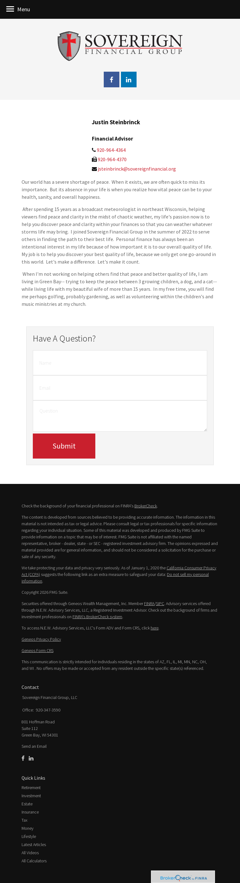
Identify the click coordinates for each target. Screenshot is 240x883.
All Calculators (34, 861)
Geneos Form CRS (37, 650)
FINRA (149, 603)
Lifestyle (29, 836)
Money (27, 828)
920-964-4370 (112, 159)
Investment (31, 795)
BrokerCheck (145, 506)
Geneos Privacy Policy (41, 639)
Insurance (30, 812)
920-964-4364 (111, 150)
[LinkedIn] (31, 758)
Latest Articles (34, 844)
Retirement (31, 787)
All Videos (30, 852)
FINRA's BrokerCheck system (97, 616)
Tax (25, 820)
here (154, 628)
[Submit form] (64, 446)
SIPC (160, 603)
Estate (27, 804)
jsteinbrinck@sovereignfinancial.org (137, 169)
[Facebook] (23, 758)
